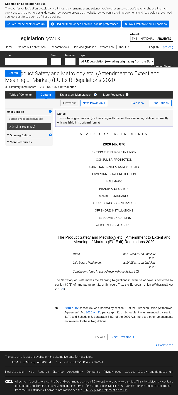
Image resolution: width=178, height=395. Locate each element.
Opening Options (19, 135)
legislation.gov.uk (32, 37)
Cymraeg (167, 47)
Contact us (93, 371)
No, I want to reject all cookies (148, 24)
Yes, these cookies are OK (28, 24)
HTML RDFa (82, 362)
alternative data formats (70, 356)
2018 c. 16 (71, 308)
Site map (58, 371)
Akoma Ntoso (65, 362)
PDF (44, 362)
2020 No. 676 (48, 87)
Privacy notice (112, 371)
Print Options (160, 103)
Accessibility (75, 371)
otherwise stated (124, 381)
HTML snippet (31, 362)
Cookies (130, 371)
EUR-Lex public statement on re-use (105, 390)
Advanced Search (162, 66)
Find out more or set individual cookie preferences (86, 24)
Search (13, 73)
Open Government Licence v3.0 (75, 381)
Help (31, 371)
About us (43, 371)
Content (46, 94)
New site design (15, 371)
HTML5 (16, 362)
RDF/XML (98, 362)
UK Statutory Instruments (20, 87)
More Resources (113, 94)
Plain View (137, 103)
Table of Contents (20, 94)
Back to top (165, 345)
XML (51, 362)
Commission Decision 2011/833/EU (114, 386)
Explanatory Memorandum (76, 94)
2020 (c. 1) (93, 312)
